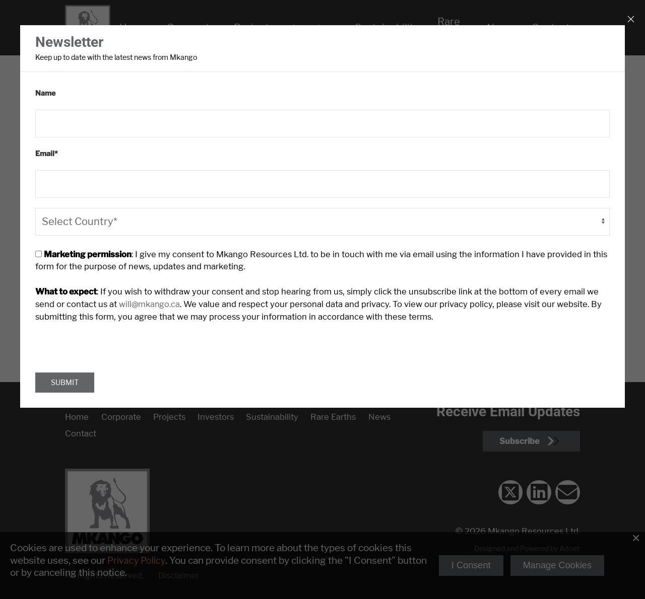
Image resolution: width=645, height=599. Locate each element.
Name (45, 92)
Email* (46, 152)
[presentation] (111, 339)
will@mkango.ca (115, 301)
